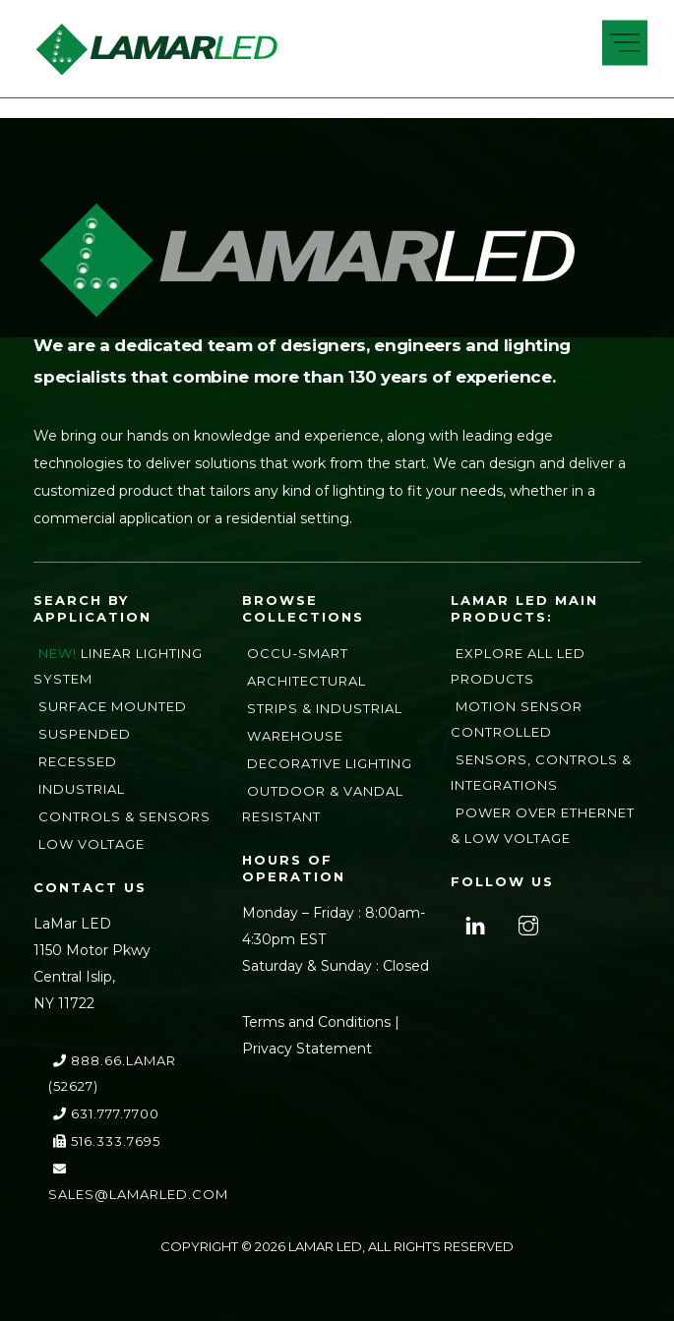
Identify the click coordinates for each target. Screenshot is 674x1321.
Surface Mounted (112, 706)
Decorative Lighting (329, 763)
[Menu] (624, 43)
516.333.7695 (106, 1141)
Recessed (77, 761)
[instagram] (526, 923)
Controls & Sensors (124, 816)
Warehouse (295, 736)
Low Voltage (91, 844)
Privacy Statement (307, 1048)
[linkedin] (473, 923)
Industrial (81, 789)
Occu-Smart (297, 653)
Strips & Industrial (324, 708)
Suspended (84, 734)
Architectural (306, 681)
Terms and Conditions (316, 1022)
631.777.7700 (106, 1113)
